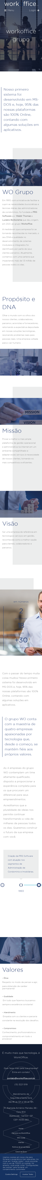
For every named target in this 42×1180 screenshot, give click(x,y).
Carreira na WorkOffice (21, 1133)
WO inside (21, 1138)
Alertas (21, 1142)
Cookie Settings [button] (11, 1174)
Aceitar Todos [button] (27, 1174)
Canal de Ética (21, 1151)
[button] (9, 10)
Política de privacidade (21, 1147)
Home (21, 1128)
